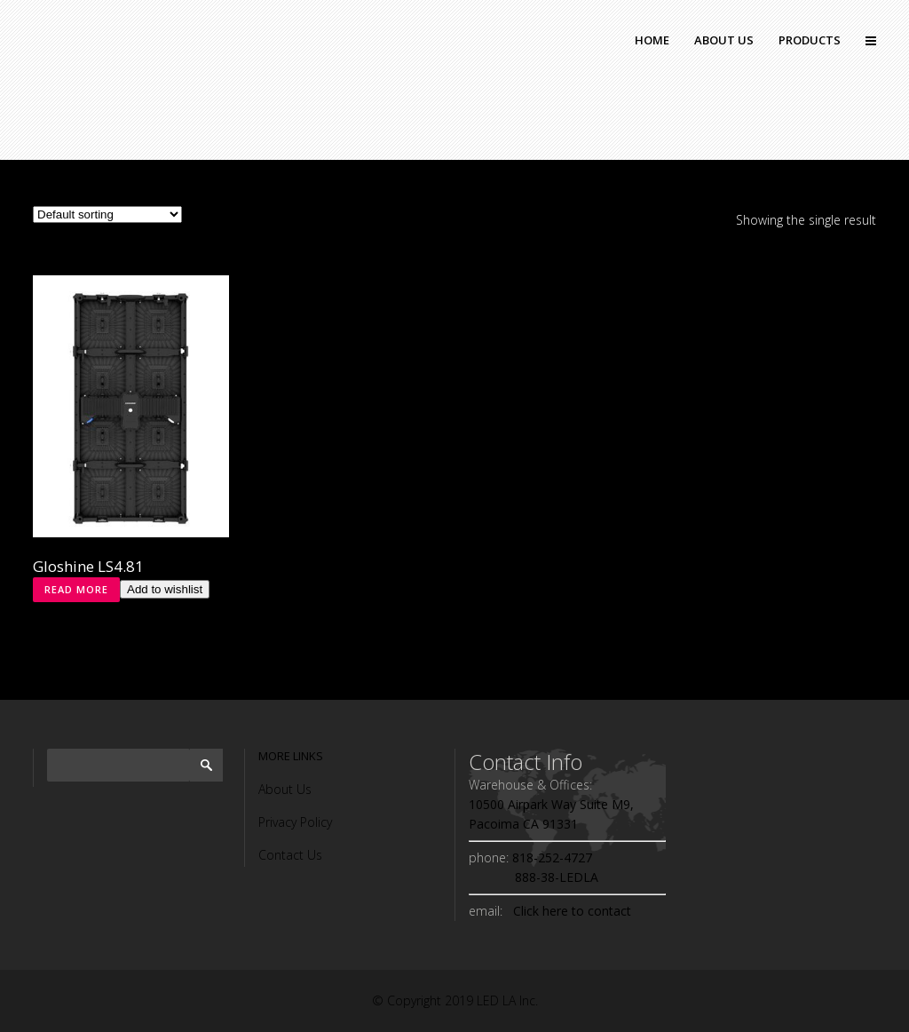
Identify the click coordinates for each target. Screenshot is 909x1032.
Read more (76, 589)
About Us (285, 789)
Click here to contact (568, 910)
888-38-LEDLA (533, 877)
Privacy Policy (295, 822)
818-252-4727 (550, 857)
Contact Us (290, 854)
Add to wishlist (164, 589)
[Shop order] (107, 214)
